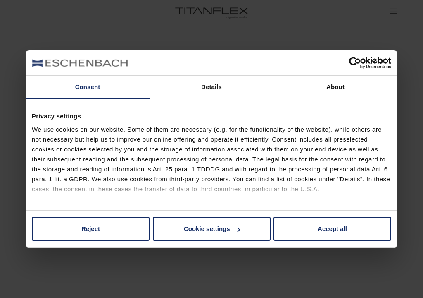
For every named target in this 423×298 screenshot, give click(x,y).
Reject (90, 228)
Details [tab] (211, 86)
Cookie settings (212, 228)
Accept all (332, 228)
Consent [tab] (87, 86)
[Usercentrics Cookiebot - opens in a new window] (355, 63)
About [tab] (335, 86)
